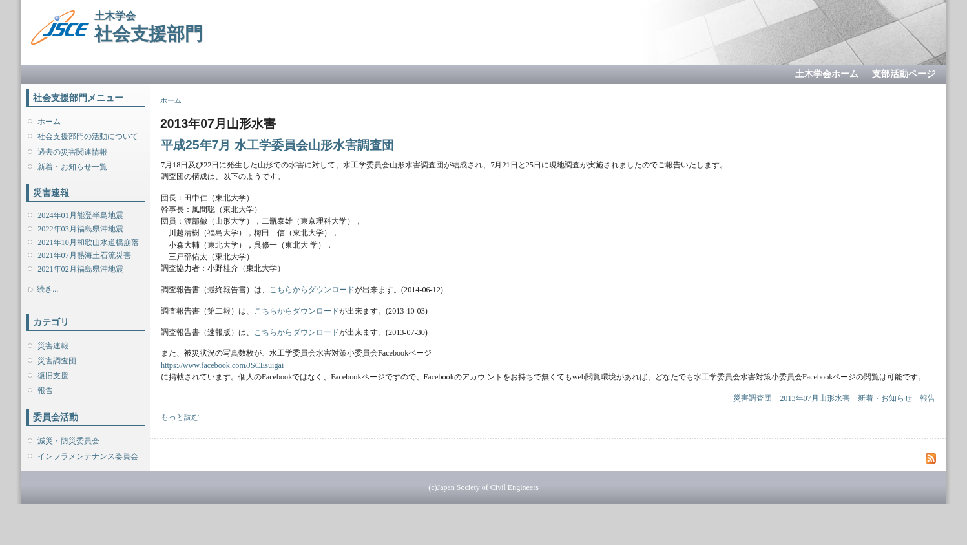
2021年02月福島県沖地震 (80, 268)
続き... (47, 289)
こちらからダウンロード (312, 289)
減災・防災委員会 (68, 440)
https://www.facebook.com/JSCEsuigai (222, 365)
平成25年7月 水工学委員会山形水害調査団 (277, 145)
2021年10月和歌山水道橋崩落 (87, 242)
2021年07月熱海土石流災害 (83, 255)
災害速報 (52, 345)
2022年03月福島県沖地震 (80, 228)
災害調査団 (56, 360)
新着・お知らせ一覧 (72, 166)
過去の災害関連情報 (72, 151)
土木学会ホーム (826, 74)
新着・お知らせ (885, 398)
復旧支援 (52, 375)
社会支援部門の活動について (87, 136)
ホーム (49, 121)
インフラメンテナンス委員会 (87, 456)
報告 (45, 390)
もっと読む (180, 417)
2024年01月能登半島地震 (80, 215)
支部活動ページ (903, 74)
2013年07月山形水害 (814, 398)
